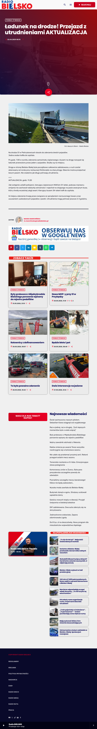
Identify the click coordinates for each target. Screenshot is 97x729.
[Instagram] (18, 718)
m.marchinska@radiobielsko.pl (36, 221)
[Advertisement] (48, 62)
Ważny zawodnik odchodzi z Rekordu (65, 442)
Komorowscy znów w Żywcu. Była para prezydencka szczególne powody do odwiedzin (66, 472)
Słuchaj (84, 4)
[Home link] (17, 4)
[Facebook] (20, 718)
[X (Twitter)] (12, 718)
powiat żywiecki (13, 20)
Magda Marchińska (32, 219)
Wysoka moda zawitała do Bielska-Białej (66, 487)
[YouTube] (9, 718)
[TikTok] (15, 718)
